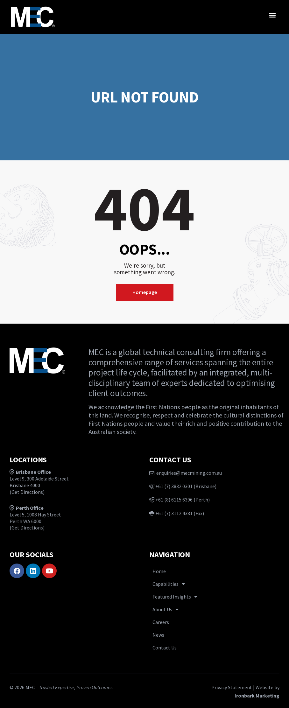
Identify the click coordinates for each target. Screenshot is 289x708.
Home (159, 571)
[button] (272, 15)
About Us (165, 609)
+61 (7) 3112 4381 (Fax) (176, 513)
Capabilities (168, 584)
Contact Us (164, 647)
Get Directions (27, 492)
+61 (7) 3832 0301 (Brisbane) (182, 486)
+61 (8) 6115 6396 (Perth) (179, 499)
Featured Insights (174, 596)
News (158, 635)
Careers (160, 622)
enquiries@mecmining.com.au (185, 473)
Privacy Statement (231, 687)
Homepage (144, 292)
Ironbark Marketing (257, 695)
